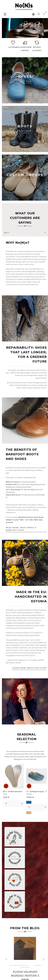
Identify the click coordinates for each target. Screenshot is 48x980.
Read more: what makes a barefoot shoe (21, 528)
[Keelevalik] (33, 14)
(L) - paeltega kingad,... (35, 791)
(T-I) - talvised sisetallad (12, 791)
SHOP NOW (25, 81)
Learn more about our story (29, 668)
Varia (5, 794)
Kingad (28, 794)
